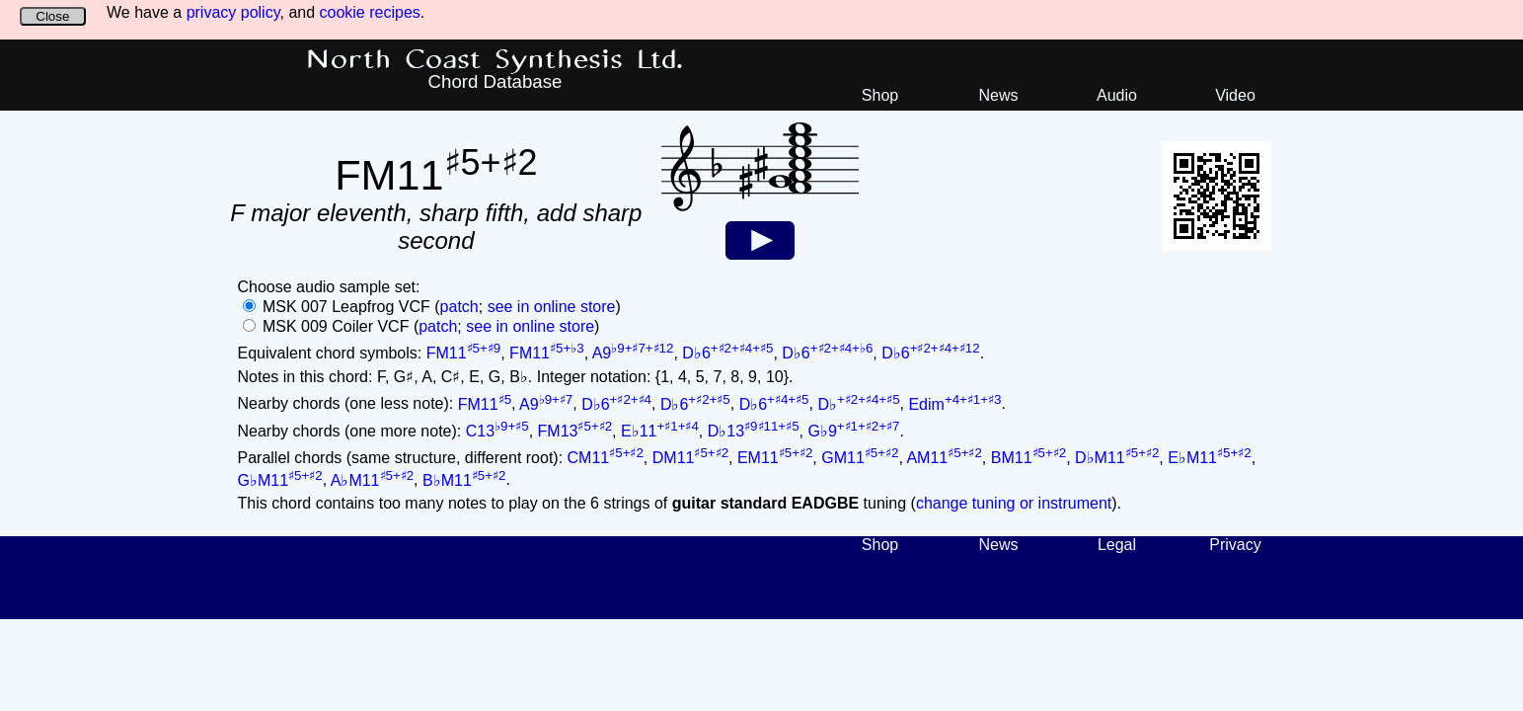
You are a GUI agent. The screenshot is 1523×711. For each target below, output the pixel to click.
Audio (1117, 95)
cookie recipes (370, 12)
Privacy (1234, 544)
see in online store (552, 306)
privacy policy (233, 12)
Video (1235, 95)
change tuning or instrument (1013, 503)
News (998, 95)
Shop (880, 95)
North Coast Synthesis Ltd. (495, 60)
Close (52, 16)
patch (459, 306)
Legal (1117, 544)
